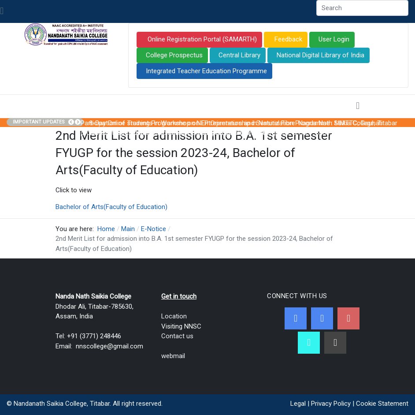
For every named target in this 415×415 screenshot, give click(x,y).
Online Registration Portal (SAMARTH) (201, 39)
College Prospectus (174, 55)
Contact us (177, 336)
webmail (173, 356)
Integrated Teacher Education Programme (206, 71)
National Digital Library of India (320, 55)
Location (174, 316)
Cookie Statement (382, 404)
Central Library (239, 55)
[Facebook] (296, 318)
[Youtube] (348, 318)
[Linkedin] (335, 343)
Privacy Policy (331, 404)
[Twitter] (322, 318)
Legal (298, 404)
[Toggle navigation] (2, 11)
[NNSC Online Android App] (309, 343)
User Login (334, 39)
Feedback (287, 39)
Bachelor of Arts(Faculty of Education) (111, 207)
